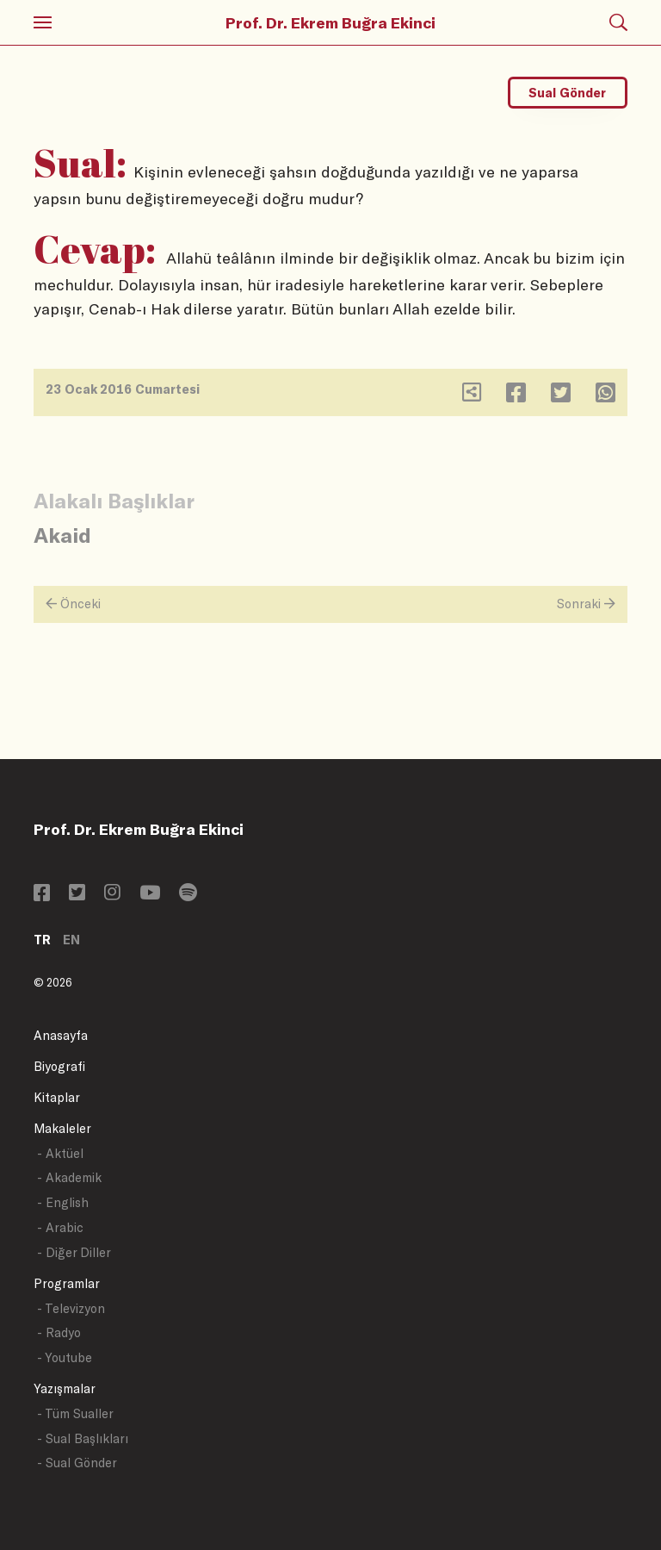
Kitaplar (57, 1097)
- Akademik (69, 1177)
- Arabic (60, 1227)
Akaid (62, 534)
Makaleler (62, 1128)
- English (63, 1202)
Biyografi (59, 1066)
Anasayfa (61, 1035)
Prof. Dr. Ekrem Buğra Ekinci (330, 22)
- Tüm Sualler (75, 1413)
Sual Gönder (567, 92)
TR (42, 939)
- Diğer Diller (74, 1252)
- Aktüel (60, 1153)
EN (71, 939)
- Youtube (64, 1357)
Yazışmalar (65, 1388)
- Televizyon (71, 1308)
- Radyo (59, 1332)
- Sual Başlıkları (82, 1438)
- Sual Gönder (77, 1462)
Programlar (67, 1283)
